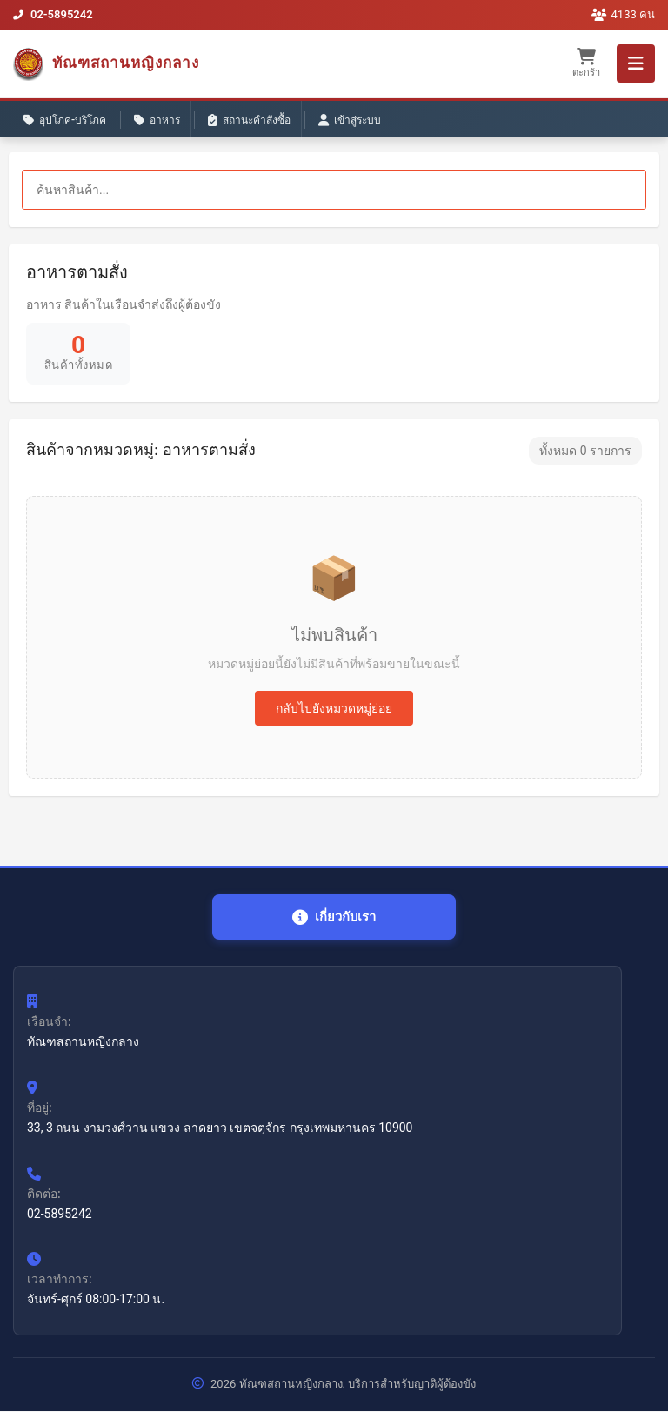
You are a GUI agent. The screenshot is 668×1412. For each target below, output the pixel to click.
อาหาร (157, 120)
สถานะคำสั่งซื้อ (249, 120)
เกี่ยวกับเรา (334, 917)
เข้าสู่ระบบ (349, 120)
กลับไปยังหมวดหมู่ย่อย (334, 708)
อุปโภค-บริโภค (64, 120)
